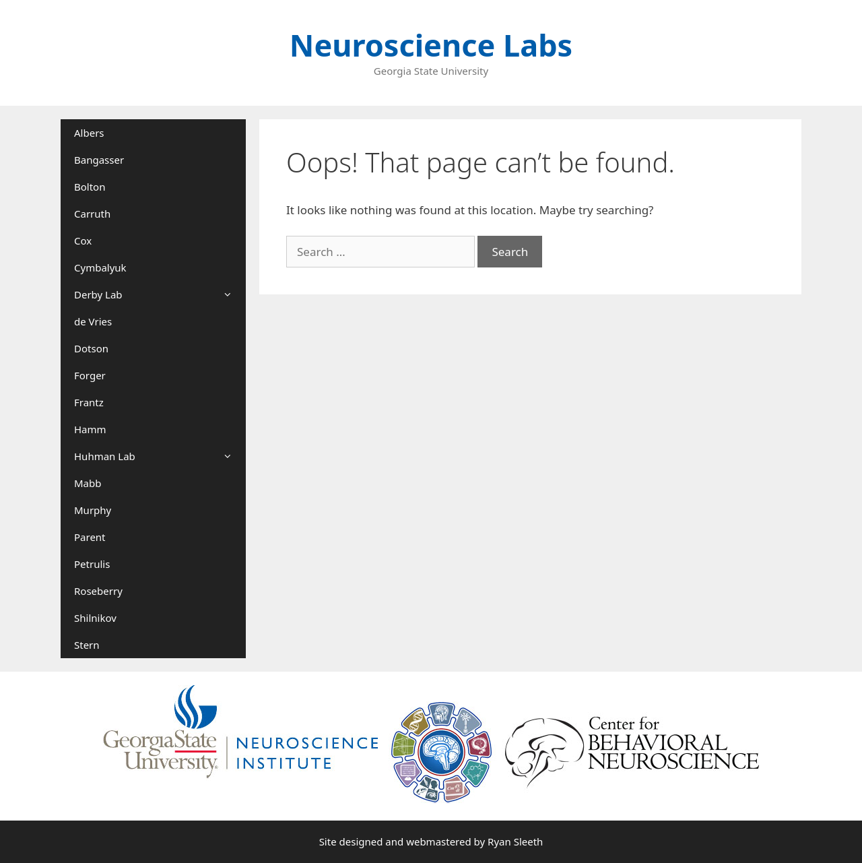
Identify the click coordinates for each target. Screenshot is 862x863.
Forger (90, 375)
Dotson (91, 348)
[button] (232, 294)
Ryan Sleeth (515, 841)
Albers (89, 132)
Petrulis (92, 564)
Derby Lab (160, 294)
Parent (90, 537)
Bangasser (99, 159)
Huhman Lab (160, 456)
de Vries (93, 321)
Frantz (89, 402)
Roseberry (98, 591)
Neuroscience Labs (431, 44)
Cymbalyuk (100, 267)
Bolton (89, 186)
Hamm (90, 429)
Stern (87, 644)
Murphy (92, 510)
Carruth (92, 213)
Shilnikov (95, 618)
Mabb (87, 483)
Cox (83, 240)
